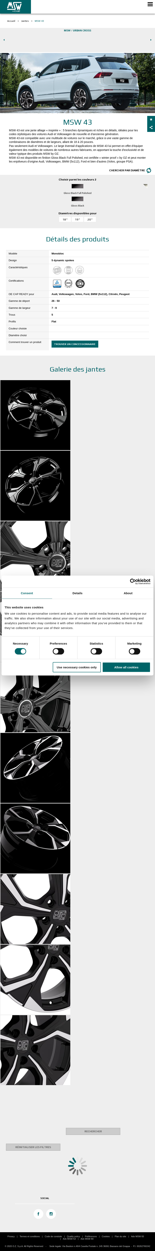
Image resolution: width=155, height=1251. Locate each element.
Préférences (91, 1236)
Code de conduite (53, 1236)
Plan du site (120, 1236)
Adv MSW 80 (87, 1239)
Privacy (11, 1236)
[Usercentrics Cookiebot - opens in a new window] (132, 581)
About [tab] (128, 593)
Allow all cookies (126, 667)
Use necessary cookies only (77, 667)
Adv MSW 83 (137, 1236)
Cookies (106, 1236)
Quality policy (73, 1236)
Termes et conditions (30, 1236)
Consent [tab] (27, 593)
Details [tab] (77, 593)
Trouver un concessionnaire (74, 344)
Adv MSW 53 (69, 1239)
